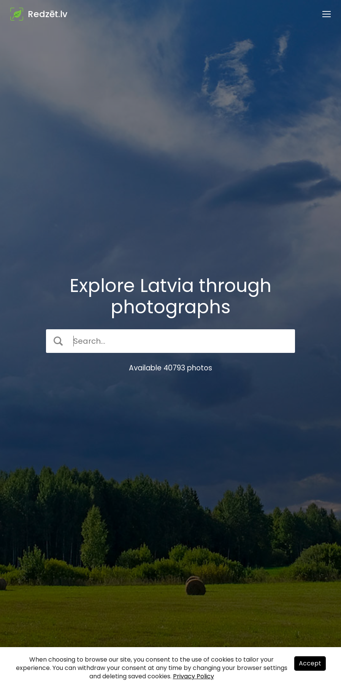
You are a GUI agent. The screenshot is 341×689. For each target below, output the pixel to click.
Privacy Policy (193, 676)
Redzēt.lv (47, 14)
